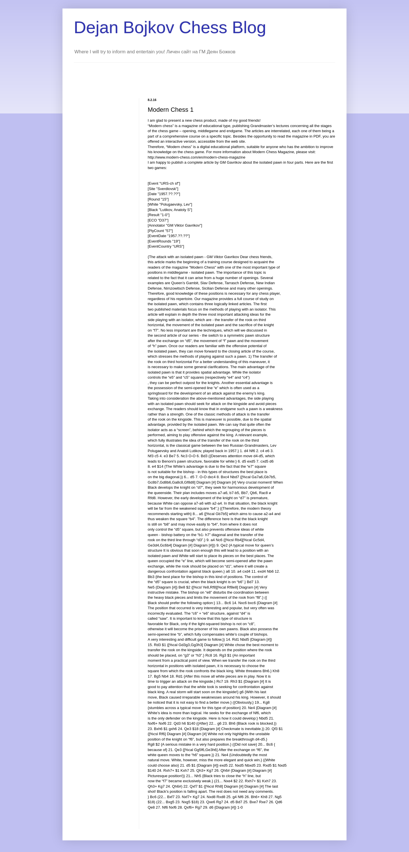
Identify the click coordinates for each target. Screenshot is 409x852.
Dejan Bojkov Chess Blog (170, 27)
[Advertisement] (177, 75)
